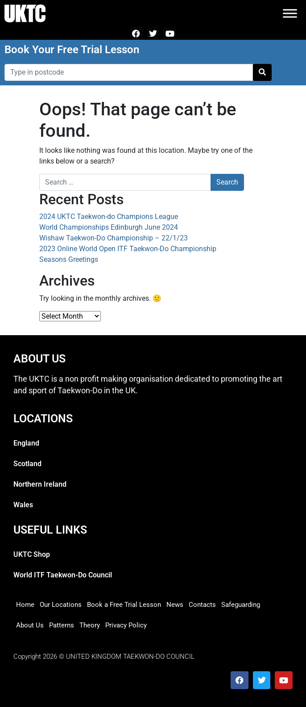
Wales (23, 505)
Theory (89, 625)
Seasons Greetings (68, 259)
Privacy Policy (126, 625)
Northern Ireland (39, 484)
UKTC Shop (31, 554)
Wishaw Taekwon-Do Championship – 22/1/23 (113, 238)
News (174, 605)
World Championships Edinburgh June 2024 (108, 227)
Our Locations (61, 605)
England (26, 443)
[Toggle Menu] (290, 13)
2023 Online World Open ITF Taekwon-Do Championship (127, 248)
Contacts (202, 605)
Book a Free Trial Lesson (124, 605)
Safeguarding (240, 605)
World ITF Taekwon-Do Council (62, 575)
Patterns (61, 625)
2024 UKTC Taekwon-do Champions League (108, 216)
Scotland (27, 463)
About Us (30, 625)
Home (25, 605)
